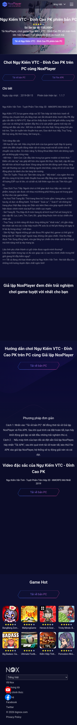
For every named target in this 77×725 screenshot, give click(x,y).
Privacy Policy (13, 717)
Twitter (10, 707)
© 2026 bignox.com (17, 712)
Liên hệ (10, 697)
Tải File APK (58, 77)
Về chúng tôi (13, 687)
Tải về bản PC (18, 77)
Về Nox (10, 682)
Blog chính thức (14, 692)
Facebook (11, 702)
